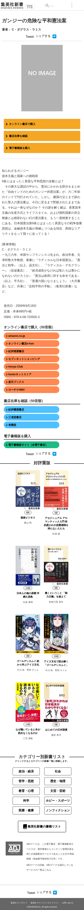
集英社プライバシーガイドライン (45, 903)
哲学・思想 (26, 781)
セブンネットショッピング (24, 358)
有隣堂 (12, 424)
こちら (47, 870)
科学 (26, 800)
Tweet (30, 36)
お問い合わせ (67, 903)
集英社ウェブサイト (19, 903)
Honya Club (15, 366)
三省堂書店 (14, 417)
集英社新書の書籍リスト (42, 826)
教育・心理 (26, 790)
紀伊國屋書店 (16, 409)
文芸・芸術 (57, 790)
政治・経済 (26, 771)
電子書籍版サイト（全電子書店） (28, 444)
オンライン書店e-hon (21, 343)
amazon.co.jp (16, 335)
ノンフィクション (58, 810)
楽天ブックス (16, 381)
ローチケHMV (16, 389)
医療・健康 (26, 810)
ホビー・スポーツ (58, 800)
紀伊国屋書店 (16, 351)
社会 (58, 771)
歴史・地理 (57, 781)
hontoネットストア (19, 374)
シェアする (43, 36)
